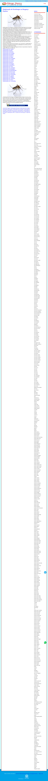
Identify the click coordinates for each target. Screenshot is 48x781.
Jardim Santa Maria (37, 601)
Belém (35, 391)
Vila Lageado (36, 281)
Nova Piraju (36, 688)
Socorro (35, 603)
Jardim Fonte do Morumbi (38, 507)
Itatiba (35, 767)
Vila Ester (35, 247)
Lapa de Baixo (36, 138)
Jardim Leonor (36, 531)
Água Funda (36, 97)
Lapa (35, 137)
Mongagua (36, 742)
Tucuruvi (35, 674)
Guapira (35, 135)
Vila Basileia (36, 193)
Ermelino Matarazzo (37, 45)
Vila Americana (36, 180)
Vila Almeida (36, 176)
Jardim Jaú (35, 530)
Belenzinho (36, 392)
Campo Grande (36, 405)
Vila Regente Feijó (37, 342)
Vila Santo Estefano (37, 357)
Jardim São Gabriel (37, 620)
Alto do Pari (36, 386)
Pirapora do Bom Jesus (38, 754)
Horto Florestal (36, 420)
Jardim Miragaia (36, 492)
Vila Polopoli (36, 333)
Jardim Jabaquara (37, 528)
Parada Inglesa (36, 148)
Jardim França (36, 509)
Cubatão (35, 763)
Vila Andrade (36, 182)
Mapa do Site (41, 773)
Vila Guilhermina (36, 264)
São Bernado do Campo (38, 701)
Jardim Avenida (36, 450)
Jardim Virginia (36, 663)
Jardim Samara (36, 594)
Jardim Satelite (36, 633)
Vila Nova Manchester (37, 312)
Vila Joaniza (36, 279)
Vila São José (36, 363)
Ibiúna (35, 757)
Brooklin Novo (36, 397)
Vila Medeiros (36, 269)
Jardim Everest (36, 505)
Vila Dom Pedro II (37, 236)
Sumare (35, 88)
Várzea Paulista (36, 762)
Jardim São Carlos (37, 616)
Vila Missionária (36, 294)
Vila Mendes (36, 273)
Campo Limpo (36, 684)
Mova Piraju (36, 144)
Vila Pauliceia (36, 325)
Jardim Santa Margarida (38, 599)
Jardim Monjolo (36, 549)
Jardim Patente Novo (37, 565)
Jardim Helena (36, 517)
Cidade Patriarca (37, 122)
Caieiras (35, 755)
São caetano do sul (37, 703)
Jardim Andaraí (36, 441)
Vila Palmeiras (36, 320)
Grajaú (35, 417)
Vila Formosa (36, 252)
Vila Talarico (36, 374)
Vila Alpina (35, 177)
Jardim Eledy (36, 501)
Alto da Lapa (36, 382)
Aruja (35, 711)
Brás (35, 396)
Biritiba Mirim (36, 726)
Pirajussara (36, 71)
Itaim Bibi (35, 51)
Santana (35, 75)
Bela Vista (35, 105)
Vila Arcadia (36, 188)
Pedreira (35, 64)
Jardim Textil (36, 646)
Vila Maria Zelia (36, 92)
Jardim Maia (36, 536)
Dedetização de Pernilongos (18, 109)
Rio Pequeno (36, 606)
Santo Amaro (36, 76)
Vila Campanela (36, 203)
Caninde (35, 40)
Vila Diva (35, 232)
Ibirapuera (35, 421)
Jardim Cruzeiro (36, 480)
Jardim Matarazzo (37, 447)
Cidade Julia (36, 117)
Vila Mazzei (36, 205)
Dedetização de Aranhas (7, 111)
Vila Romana (36, 345)
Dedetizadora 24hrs (11, 112)
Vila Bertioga (36, 197)
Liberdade (35, 139)
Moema (35, 59)
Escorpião (39, 1)
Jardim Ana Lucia (37, 439)
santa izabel (36, 730)
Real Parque (36, 607)
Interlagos (35, 49)
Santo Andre (36, 704)
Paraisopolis (36, 62)
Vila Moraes (36, 299)
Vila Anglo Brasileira (37, 184)
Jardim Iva (35, 527)
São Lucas (35, 80)
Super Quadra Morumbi (38, 168)
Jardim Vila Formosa (37, 659)
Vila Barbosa (36, 192)
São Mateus (36, 81)
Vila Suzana (36, 372)
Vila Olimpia (36, 316)
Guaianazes (36, 46)
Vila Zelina (35, 380)
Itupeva (35, 764)
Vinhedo (35, 766)
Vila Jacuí (35, 277)
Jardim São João (36, 621)
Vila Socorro (36, 367)
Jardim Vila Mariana (37, 661)
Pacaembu (36, 678)
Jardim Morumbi (36, 553)
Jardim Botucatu (36, 458)
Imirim (35, 424)
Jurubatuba (36, 55)
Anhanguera (36, 100)
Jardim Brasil (36, 459)
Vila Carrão (36, 210)
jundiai (35, 715)
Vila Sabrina (36, 348)
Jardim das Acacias (37, 485)
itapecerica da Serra (37, 725)
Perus (35, 67)
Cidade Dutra (36, 114)
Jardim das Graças (37, 490)
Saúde (35, 165)
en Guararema (36, 728)
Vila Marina (36, 156)
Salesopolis (36, 729)
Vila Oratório (36, 317)
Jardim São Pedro (37, 628)
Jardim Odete (36, 557)
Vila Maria (35, 287)
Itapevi (35, 747)
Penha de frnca (36, 682)
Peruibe (35, 738)
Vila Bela (35, 194)
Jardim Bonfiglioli (37, 456)
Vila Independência (37, 270)
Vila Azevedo (36, 190)
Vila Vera (35, 379)
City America (36, 42)
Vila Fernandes (36, 249)
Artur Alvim (36, 36)
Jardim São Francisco (37, 619)
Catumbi (35, 412)
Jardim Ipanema (36, 522)
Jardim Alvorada (36, 434)
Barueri (35, 699)
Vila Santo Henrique (37, 359)
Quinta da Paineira (37, 157)
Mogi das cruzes (36, 712)
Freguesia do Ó (36, 133)
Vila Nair (35, 303)
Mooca (35, 142)
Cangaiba (35, 108)
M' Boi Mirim (36, 671)
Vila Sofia (35, 369)
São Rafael (36, 84)
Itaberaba (35, 50)
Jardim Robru (36, 591)
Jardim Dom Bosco (37, 496)
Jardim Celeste (36, 472)
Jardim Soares (36, 637)
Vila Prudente (36, 340)
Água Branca (36, 95)
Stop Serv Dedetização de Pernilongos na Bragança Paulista (27, 773)
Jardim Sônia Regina (37, 639)
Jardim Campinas (37, 463)
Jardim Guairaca (36, 511)
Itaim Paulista (36, 53)
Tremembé (36, 675)
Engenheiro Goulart (37, 43)
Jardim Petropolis (37, 577)
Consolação (36, 130)
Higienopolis (36, 418)
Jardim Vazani (36, 656)
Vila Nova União (36, 315)
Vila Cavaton (36, 211)
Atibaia (35, 734)
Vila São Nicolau (36, 365)
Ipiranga (35, 425)
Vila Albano (36, 171)
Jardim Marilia (36, 544)
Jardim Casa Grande (37, 469)
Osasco (35, 707)
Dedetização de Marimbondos (17, 111)
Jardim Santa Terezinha (38, 610)
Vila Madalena (36, 285)
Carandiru (35, 409)
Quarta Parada (36, 155)
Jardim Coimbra (36, 477)
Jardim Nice (36, 555)
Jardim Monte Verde (37, 552)
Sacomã (35, 604)
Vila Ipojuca (36, 274)
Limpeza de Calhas (37, 28)
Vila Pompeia (36, 334)
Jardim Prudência (37, 585)
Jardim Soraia (36, 640)
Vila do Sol (35, 237)
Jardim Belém (36, 454)
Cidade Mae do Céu (37, 121)
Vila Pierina (36, 330)
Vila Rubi (35, 346)
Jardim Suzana (36, 641)
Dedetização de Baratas (15, 108)
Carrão (35, 410)
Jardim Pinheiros (36, 578)
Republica (35, 160)
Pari (34, 608)
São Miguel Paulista (37, 83)
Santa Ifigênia (36, 163)
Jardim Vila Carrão (37, 658)
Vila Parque (36, 323)
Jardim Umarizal (36, 653)
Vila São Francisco (37, 361)
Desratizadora (20, 110)
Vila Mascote (36, 173)
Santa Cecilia (36, 161)
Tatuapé (35, 602)
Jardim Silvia (36, 636)
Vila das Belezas (36, 228)
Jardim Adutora (36, 431)
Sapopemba (36, 85)
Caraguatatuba (36, 739)
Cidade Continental (37, 113)
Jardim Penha (36, 572)
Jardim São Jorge (37, 623)
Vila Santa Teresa (37, 354)
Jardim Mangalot (37, 538)
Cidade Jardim (36, 116)
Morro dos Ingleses (37, 673)
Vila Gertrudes (36, 257)
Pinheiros (35, 68)
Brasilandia (36, 106)
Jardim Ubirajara (37, 652)
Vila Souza (35, 371)
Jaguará (35, 428)
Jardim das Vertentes (37, 494)
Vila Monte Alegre (37, 296)
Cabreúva (35, 760)
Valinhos (35, 718)
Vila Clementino (36, 216)
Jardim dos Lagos (37, 498)
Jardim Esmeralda (37, 502)
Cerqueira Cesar (36, 41)
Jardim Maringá (36, 545)
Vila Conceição (36, 218)
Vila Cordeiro (36, 222)
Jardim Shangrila (36, 635)
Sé (34, 167)
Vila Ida (35, 266)
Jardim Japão (36, 691)
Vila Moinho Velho (37, 295)
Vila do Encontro (37, 235)
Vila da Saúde (36, 227)
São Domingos (36, 78)
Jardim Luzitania (36, 535)
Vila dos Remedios (37, 240)
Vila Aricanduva (36, 189)
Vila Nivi (35, 307)
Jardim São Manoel (37, 625)
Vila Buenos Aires (37, 201)
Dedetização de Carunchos (12, 110)
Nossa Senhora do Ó (37, 143)
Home (45, 3)
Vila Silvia (35, 366)
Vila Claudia (36, 213)
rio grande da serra (37, 732)
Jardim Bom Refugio (37, 455)
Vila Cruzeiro (36, 223)
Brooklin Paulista (37, 399)
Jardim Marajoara (37, 539)
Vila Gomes (36, 258)
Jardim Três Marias (37, 648)
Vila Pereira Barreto (37, 327)
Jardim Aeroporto (37, 433)
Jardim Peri (36, 574)
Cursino (35, 416)
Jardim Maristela (36, 547)
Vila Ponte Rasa (36, 336)
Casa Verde (36, 110)
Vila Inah (35, 268)
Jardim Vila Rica (36, 662)
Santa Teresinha (36, 164)
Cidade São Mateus (37, 125)
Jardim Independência (37, 521)
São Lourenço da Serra (38, 751)
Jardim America (36, 435)
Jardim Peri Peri (36, 576)
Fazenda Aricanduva (37, 131)
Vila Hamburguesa (37, 265)
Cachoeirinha (36, 37)
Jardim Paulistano (37, 568)
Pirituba (35, 72)
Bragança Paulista (37, 768)
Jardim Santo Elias (37, 612)
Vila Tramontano (37, 375)
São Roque (36, 753)
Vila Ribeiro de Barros (37, 344)
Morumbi (35, 677)
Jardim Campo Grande (37, 466)
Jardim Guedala (36, 515)
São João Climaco (37, 79)
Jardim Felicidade (37, 506)
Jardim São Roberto (37, 629)
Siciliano (35, 87)
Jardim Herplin (36, 518)
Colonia (35, 129)
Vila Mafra (35, 286)
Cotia (35, 717)
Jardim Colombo (36, 479)
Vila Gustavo (36, 239)
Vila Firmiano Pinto (37, 251)
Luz (34, 140)
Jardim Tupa (36, 650)
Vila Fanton (36, 248)
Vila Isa (35, 275)
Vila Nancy (35, 304)
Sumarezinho (36, 89)
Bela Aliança (36, 104)
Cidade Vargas (36, 127)
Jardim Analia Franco (37, 438)
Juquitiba (35, 758)
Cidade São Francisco (37, 123)
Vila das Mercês (36, 230)
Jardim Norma (36, 556)
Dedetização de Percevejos (38, 25)
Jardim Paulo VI (36, 569)
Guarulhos (35, 709)
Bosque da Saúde (37, 395)
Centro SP (35, 414)
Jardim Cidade (36, 475)
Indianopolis (36, 47)
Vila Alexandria (36, 175)
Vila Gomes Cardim (37, 260)
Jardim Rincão (36, 589)
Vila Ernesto (36, 244)
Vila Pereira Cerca (37, 328)
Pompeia (35, 152)
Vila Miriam (36, 292)
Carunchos (31, 1)
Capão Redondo (36, 408)
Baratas (26, 1)
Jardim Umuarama (37, 654)
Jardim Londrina (36, 534)
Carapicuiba (36, 745)
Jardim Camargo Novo (37, 464)
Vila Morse (36, 302)
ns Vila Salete (36, 349)
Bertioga (35, 737)
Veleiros (35, 91)
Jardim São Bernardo (37, 615)
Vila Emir (35, 243)
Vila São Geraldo (37, 362)
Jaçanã (35, 429)
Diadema (35, 700)
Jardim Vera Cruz (37, 657)
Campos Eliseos (36, 38)
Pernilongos (44, 1)
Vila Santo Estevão (37, 358)
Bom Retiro (36, 393)
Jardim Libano (36, 532)
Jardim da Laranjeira (37, 483)
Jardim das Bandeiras (37, 488)
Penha (35, 150)
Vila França (36, 254)
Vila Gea (35, 256)
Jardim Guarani (36, 513)
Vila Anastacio (36, 181)
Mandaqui (35, 670)
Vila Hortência (36, 692)
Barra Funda (36, 102)
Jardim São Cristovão (37, 618)
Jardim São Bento (37, 614)
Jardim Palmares (36, 559)
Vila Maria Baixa (36, 290)
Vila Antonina (36, 186)
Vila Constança (36, 220)
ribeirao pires (36, 713)
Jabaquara (35, 324)
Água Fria (35, 96)
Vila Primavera (36, 337)
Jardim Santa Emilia (37, 595)
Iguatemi (35, 422)
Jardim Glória (36, 510)
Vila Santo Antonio (37, 355)
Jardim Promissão (37, 583)
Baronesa (35, 388)
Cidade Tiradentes (37, 126)
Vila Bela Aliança (36, 195)
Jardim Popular (36, 581)
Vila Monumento (36, 298)
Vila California (36, 202)
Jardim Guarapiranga (37, 514)
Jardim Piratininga (37, 580)
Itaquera (35, 54)
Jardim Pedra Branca (37, 570)
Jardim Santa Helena (37, 597)
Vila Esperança (36, 245)
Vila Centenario (36, 214)
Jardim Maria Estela (37, 542)
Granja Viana (36, 134)
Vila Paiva (35, 319)
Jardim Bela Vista (37, 452)
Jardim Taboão (36, 642)
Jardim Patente (36, 564)
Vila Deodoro (36, 231)
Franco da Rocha (37, 733)
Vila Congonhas (36, 219)
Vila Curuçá (36, 224)
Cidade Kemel (36, 118)
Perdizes (35, 66)
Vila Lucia (35, 283)
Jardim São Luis (36, 624)
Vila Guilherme (36, 262)
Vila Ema (35, 241)
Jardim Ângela (36, 442)
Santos (35, 705)
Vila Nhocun (36, 306)
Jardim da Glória (36, 481)
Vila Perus (35, 329)
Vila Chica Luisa (36, 215)
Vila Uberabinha (36, 376)
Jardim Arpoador (37, 695)
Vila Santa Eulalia (37, 351)
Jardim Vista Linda (37, 665)
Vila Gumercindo (36, 253)
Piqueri (35, 70)
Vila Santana (36, 353)
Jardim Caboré (36, 460)
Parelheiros (36, 63)
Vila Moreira (36, 300)
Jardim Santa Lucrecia (37, 598)
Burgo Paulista (36, 400)
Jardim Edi (35, 500)
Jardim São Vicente (37, 631)
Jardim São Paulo (37, 627)
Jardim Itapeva (36, 526)
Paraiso (35, 679)
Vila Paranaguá (36, 321)
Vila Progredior (36, 338)
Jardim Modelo (36, 548)
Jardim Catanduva (37, 471)
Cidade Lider (36, 119)
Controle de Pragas (6, 108)
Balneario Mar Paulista (37, 387)
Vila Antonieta (36, 185)
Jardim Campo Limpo (37, 467)
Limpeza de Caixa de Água (20, 112)
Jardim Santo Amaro (37, 611)
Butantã (35, 401)
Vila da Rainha (36, 226)
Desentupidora (26, 110)
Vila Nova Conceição (37, 311)
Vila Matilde (36, 199)
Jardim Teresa (36, 645)
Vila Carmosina (36, 209)
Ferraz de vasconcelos (37, 736)
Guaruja (35, 741)
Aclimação (35, 93)
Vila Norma (36, 308)
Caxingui (35, 413)
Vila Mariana (36, 291)
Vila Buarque (36, 198)
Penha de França (37, 151)
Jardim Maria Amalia (37, 540)
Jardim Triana (36, 649)
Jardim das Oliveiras (37, 493)
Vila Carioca (36, 207)
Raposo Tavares (36, 159)
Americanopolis (36, 34)
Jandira (35, 749)
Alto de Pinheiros (37, 384)
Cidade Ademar (36, 112)
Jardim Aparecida (37, 445)
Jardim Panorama (37, 560)
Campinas (35, 721)
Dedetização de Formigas (24, 108)
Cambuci (35, 403)
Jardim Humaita (36, 519)
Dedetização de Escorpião (38, 19)
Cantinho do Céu (37, 407)
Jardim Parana (36, 561)
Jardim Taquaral (36, 644)
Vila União (35, 378)
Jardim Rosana (36, 593)
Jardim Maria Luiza (37, 543)
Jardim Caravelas (37, 468)
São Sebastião (36, 743)
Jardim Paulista (36, 566)
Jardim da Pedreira (37, 484)
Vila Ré (35, 341)
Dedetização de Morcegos (7, 109)
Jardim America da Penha (38, 437)
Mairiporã (35, 759)
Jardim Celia (36, 473)
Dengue (35, 1)
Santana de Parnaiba (37, 746)
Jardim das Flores (37, 489)
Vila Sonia (35, 370)
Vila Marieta (36, 147)
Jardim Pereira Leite (37, 573)
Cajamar (35, 720)
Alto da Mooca (36, 383)
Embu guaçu (36, 722)
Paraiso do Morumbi (37, 680)
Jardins (35, 666)
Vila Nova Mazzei (37, 313)
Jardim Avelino (36, 448)
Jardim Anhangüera (37, 443)
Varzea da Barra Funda (38, 169)
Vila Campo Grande (37, 206)
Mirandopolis (36, 58)
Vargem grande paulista (38, 716)
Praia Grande (36, 708)
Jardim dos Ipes (36, 497)
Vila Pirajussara (36, 332)
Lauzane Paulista (37, 57)
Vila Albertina (36, 172)
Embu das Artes (36, 750)
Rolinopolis (36, 74)
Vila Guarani (36, 261)
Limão (35, 669)
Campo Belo (36, 404)
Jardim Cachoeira (37, 462)
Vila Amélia (36, 178)
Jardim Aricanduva (37, 446)
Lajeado (35, 667)
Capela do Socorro (37, 109)
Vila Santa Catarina (37, 350)
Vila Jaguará (36, 278)
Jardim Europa (36, 504)
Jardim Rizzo (36, 590)
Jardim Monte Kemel (37, 551)
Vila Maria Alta (36, 289)
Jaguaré (35, 430)
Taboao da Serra (37, 724)
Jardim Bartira (36, 451)
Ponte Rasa (36, 154)
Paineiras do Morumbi (37, 146)
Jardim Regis (36, 587)
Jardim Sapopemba (37, 632)
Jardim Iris (35, 523)
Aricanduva (36, 101)
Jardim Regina (36, 586)
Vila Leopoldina (36, 282)
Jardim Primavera (37, 582)
